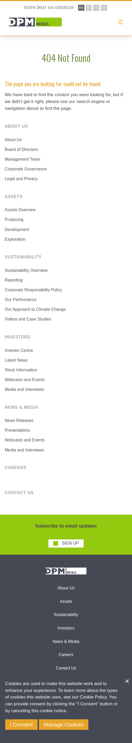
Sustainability (66, 614)
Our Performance (21, 299)
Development (17, 229)
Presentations (17, 430)
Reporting (14, 280)
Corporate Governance (26, 169)
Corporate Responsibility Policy (33, 290)
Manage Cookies (64, 724)
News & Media (66, 641)
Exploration (15, 239)
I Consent (21, 724)
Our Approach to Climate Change (35, 309)
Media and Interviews (24, 389)
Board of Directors (21, 149)
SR (96, 7)
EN (81, 7)
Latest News (16, 360)
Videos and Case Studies (28, 319)
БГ (88, 7)
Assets (66, 601)
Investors (66, 628)
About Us (13, 139)
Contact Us (66, 668)
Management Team (22, 159)
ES (104, 7)
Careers (66, 654)
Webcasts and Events (25, 379)
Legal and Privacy (21, 178)
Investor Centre (19, 350)
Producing (14, 219)
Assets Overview (20, 210)
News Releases (19, 420)
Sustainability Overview (26, 270)
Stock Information (21, 370)
